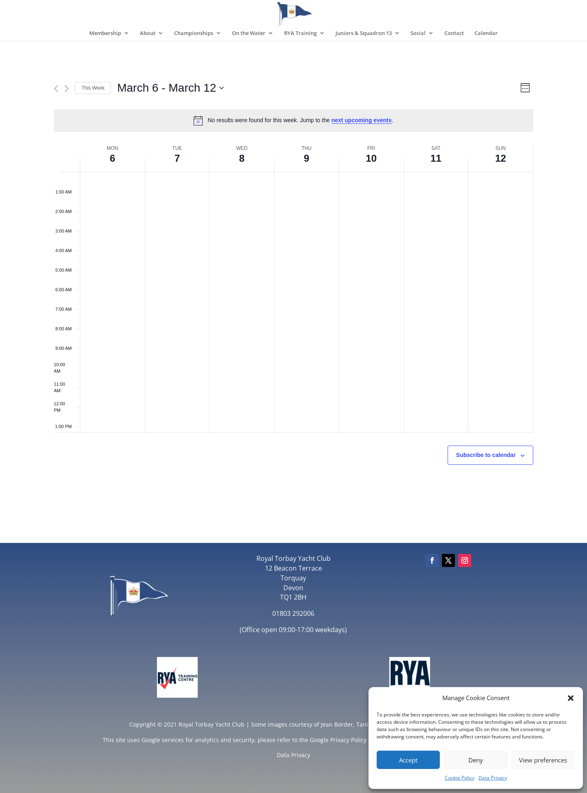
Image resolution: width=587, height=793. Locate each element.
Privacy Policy (348, 740)
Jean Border (337, 724)
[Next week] (66, 88)
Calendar (486, 33)
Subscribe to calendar (486, 455)
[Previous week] (56, 88)
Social (418, 33)
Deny (475, 760)
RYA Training (300, 33)
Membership (105, 33)
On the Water (248, 33)
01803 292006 (293, 613)
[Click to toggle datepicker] (170, 88)
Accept (408, 760)
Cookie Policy (459, 777)
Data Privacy (493, 777)
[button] (571, 698)
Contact (454, 33)
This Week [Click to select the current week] (93, 88)
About (147, 33)
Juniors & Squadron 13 (363, 33)
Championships (193, 33)
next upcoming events (361, 120)
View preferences (543, 760)
